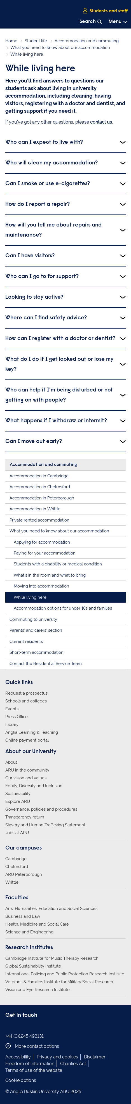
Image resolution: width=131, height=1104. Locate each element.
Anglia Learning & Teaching (31, 732)
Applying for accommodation (42, 542)
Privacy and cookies (57, 1057)
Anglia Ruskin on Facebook (9, 1027)
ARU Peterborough (23, 874)
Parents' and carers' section (36, 630)
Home (11, 40)
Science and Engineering (29, 932)
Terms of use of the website (33, 1070)
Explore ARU (17, 801)
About (11, 762)
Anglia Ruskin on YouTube (34, 1027)
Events (11, 708)
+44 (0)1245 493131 (24, 1036)
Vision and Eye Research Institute (37, 989)
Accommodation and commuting (87, 40)
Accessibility (18, 1057)
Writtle (11, 882)
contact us (101, 122)
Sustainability (18, 793)
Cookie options (20, 1080)
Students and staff (105, 11)
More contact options (32, 1046)
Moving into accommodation (41, 586)
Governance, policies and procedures (41, 809)
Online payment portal (27, 740)
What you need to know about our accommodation (60, 47)
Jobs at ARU (17, 832)
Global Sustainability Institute (33, 966)
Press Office (16, 716)
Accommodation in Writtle (35, 508)
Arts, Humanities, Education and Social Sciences (51, 908)
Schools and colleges (26, 701)
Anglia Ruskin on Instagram (17, 1027)
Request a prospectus (26, 693)
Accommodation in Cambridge (39, 475)
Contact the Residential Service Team (46, 663)
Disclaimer (95, 1057)
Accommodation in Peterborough (42, 498)
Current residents (26, 641)
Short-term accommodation (37, 652)
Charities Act (73, 1063)
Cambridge (16, 858)
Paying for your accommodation (45, 553)
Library (11, 724)
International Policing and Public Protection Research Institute (64, 973)
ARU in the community (27, 770)
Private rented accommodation (39, 520)
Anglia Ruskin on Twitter (25, 1027)
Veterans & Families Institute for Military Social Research (59, 981)
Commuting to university (33, 619)
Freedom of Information (29, 1063)
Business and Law (22, 916)
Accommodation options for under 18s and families (63, 608)
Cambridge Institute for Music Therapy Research (52, 958)
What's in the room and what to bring (50, 575)
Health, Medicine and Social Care (37, 924)
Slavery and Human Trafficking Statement (45, 824)
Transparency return (24, 817)
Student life (36, 40)
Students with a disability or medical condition (58, 564)
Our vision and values (25, 777)
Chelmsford (16, 866)
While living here (30, 597)
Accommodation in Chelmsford (40, 486)
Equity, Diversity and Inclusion (33, 785)
